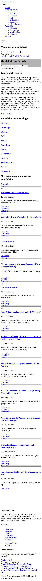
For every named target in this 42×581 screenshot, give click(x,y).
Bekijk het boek (6, 560)
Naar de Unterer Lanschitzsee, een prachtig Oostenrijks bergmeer (20, 391)
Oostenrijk (13, 22)
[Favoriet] (2, 188)
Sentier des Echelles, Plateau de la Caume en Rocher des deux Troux (21, 337)
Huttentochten (15, 30)
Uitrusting (13, 28)
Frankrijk (13, 12)
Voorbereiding (15, 32)
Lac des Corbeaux (9, 287)
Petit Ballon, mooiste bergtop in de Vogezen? (21, 312)
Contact (8, 545)
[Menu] (4, 40)
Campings (13, 34)
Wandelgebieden (11, 10)
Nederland (13, 14)
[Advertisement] (21, 500)
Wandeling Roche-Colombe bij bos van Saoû (21, 217)
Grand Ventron (8, 242)
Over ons (8, 36)
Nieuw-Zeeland (15, 24)
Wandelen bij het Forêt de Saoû (15, 192)
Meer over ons (6, 113)
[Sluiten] (2, 42)
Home (7, 8)
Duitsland (13, 16)
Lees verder (5, 207)
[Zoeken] (2, 40)
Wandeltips (9, 26)
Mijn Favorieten (11, 543)
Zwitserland (14, 20)
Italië (12, 18)
